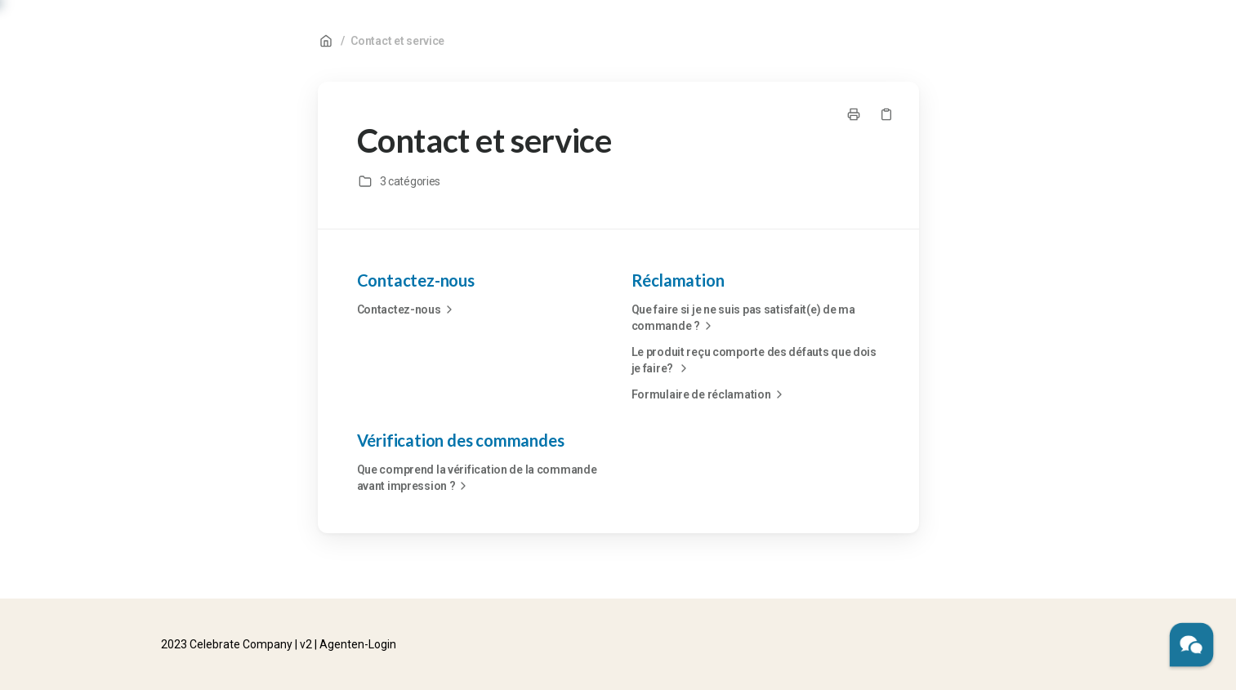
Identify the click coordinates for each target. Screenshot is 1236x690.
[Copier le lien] (886, 114)
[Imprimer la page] (854, 114)
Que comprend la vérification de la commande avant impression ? (477, 478)
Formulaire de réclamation (709, 394)
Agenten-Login (357, 644)
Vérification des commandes (460, 440)
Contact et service (397, 40)
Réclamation (678, 280)
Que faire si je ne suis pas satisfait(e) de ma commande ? (743, 318)
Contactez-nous (416, 280)
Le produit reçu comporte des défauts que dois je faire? (754, 360)
